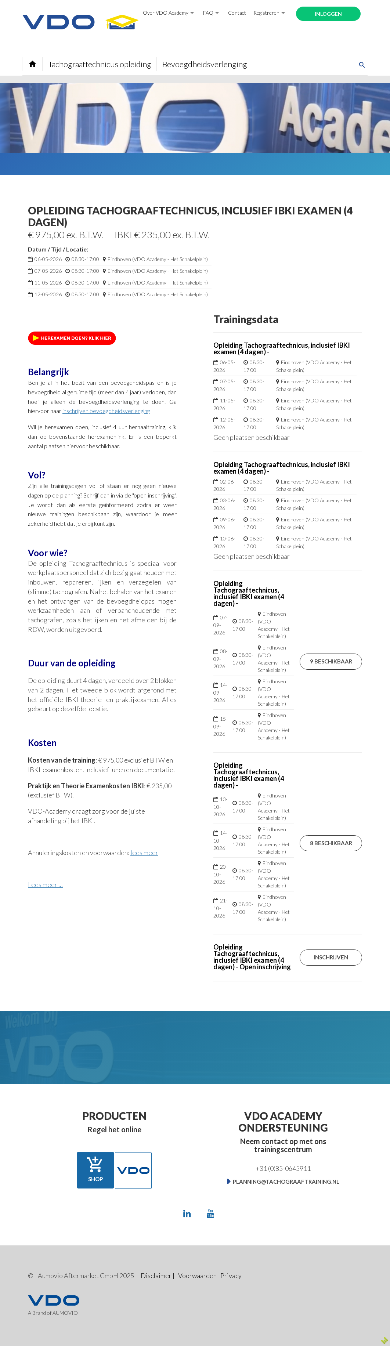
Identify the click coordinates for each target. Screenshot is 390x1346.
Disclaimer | (157, 1275)
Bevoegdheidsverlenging (204, 64)
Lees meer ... (45, 884)
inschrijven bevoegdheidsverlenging (106, 410)
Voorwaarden (197, 1275)
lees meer (144, 853)
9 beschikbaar (331, 661)
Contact (237, 13)
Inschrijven (331, 957)
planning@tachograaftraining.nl (286, 1181)
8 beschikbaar (331, 843)
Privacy (231, 1275)
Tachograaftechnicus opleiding (99, 64)
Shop (95, 1169)
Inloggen (328, 14)
